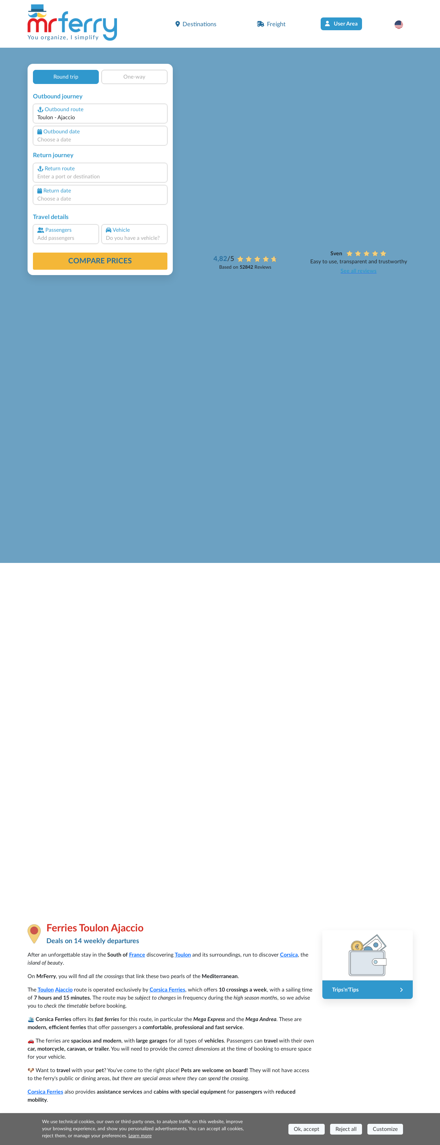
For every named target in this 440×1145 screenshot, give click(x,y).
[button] (402, 24)
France (137, 955)
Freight (271, 24)
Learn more (140, 1136)
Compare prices (100, 261)
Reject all (346, 1129)
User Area (341, 24)
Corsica (289, 955)
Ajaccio (64, 990)
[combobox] (99, 118)
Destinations (195, 24)
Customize (385, 1129)
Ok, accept (306, 1129)
